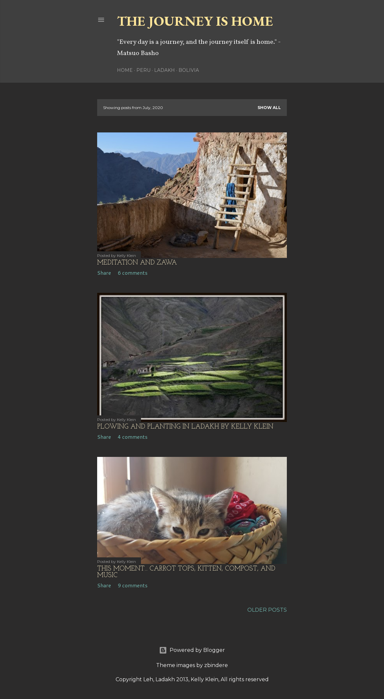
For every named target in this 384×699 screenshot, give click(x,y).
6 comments (133, 272)
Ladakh (164, 70)
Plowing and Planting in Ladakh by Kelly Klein (185, 427)
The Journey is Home (195, 21)
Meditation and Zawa (137, 263)
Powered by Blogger (192, 650)
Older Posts (267, 610)
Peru (143, 70)
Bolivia (188, 70)
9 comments (133, 585)
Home (125, 70)
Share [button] (104, 272)
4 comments (133, 436)
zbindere (216, 665)
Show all (269, 107)
